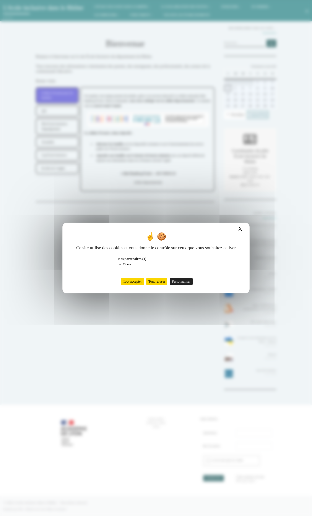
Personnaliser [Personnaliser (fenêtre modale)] (181, 281)
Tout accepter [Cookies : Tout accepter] (132, 281)
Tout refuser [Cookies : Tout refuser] (156, 281)
